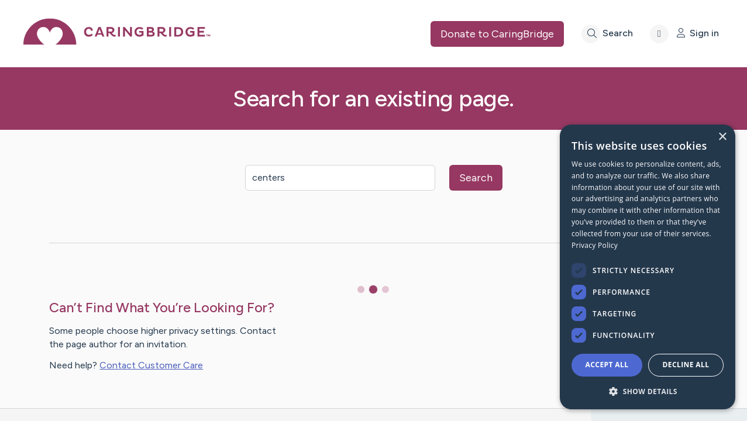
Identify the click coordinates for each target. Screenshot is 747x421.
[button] (648, 391)
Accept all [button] (607, 365)
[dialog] (647, 267)
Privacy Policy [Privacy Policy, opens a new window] (595, 245)
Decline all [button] (686, 365)
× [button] (722, 137)
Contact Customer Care (151, 365)
